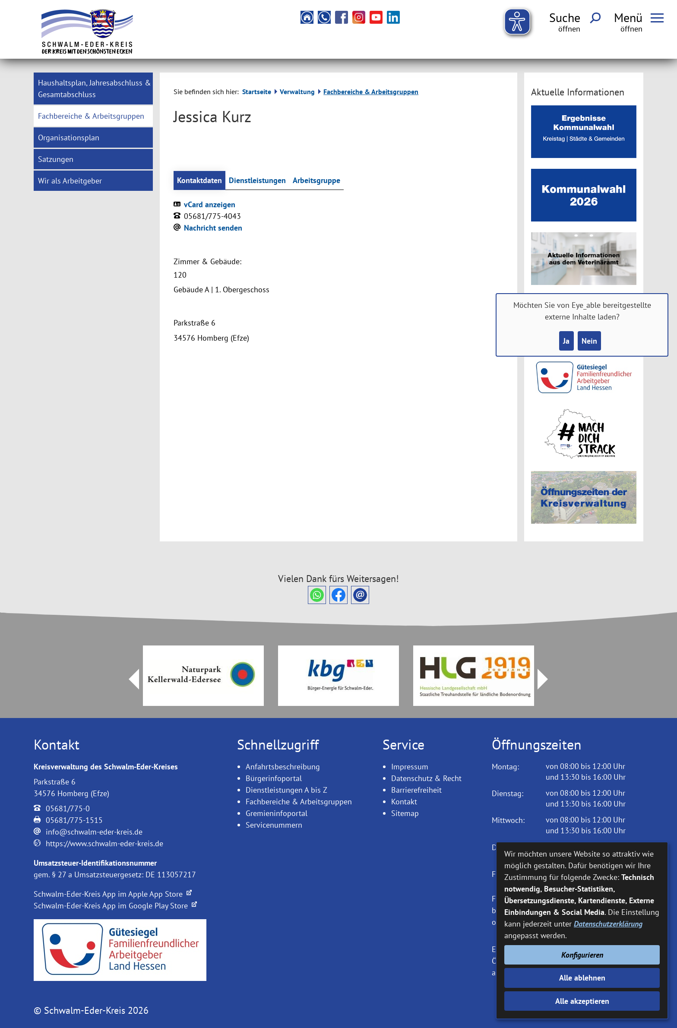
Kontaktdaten (199, 180)
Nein (589, 341)
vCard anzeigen (209, 204)
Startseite (256, 91)
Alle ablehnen (582, 978)
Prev (128, 679)
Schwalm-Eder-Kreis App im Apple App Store (113, 894)
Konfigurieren (582, 955)
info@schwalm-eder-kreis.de (94, 832)
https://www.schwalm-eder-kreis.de (104, 843)
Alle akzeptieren (582, 1001)
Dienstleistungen (257, 180)
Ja (566, 341)
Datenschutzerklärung (608, 924)
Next (548, 679)
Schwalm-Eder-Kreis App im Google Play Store (115, 906)
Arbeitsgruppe (316, 180)
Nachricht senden (213, 228)
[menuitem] (93, 88)
